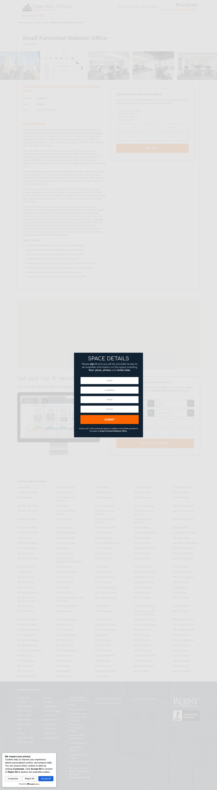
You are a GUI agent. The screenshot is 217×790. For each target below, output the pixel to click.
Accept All (46, 778)
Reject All (29, 778)
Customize (13, 778)
